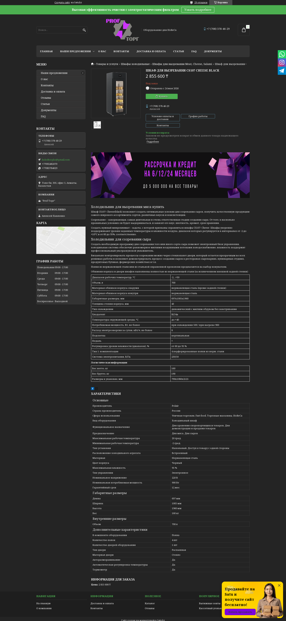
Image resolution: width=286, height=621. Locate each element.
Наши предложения (75, 51)
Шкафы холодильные (135, 64)
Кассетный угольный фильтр (217, 602)
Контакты (121, 51)
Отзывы (46, 97)
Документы (213, 51)
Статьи (178, 51)
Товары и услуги (107, 64)
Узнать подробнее (197, 10)
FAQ (194, 51)
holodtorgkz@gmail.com (56, 159)
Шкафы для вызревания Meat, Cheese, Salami (182, 64)
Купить (163, 96)
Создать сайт (62, 2)
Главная (46, 51)
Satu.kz (161, 614)
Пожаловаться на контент (150, 617)
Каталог (150, 597)
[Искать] (84, 30)
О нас (102, 51)
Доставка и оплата (151, 51)
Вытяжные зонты (210, 597)
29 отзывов (200, 2)
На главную (43, 597)
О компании (44, 602)
